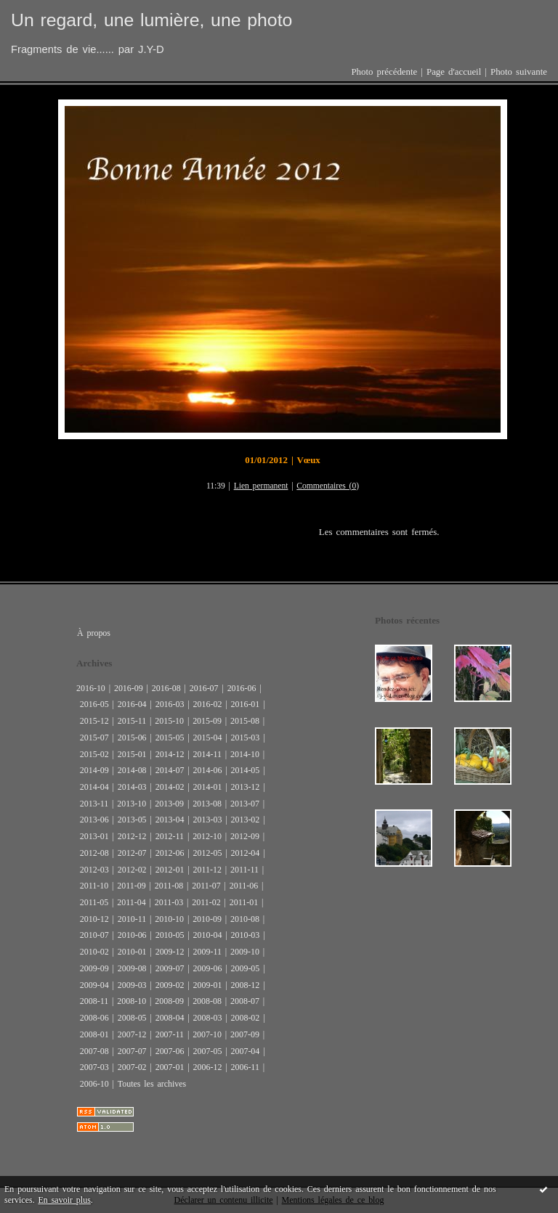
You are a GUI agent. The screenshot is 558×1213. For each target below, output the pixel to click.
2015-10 (169, 721)
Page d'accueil (453, 72)
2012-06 (170, 853)
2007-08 (94, 1051)
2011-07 (206, 886)
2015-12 (94, 721)
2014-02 (170, 787)
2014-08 (132, 770)
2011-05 (94, 902)
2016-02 (207, 704)
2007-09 (244, 1034)
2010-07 (94, 935)
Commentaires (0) (327, 486)
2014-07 (170, 770)
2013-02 (244, 819)
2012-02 (132, 870)
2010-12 (94, 919)
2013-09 (169, 804)
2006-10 (94, 1084)
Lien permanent (261, 486)
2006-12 (207, 1067)
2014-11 (207, 754)
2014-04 (94, 787)
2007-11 (169, 1034)
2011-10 (94, 886)
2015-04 (207, 737)
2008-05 (132, 1018)
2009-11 (207, 952)
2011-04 (131, 902)
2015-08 (244, 721)
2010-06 (132, 935)
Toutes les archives (152, 1084)
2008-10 (131, 1001)
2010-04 (207, 935)
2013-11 (94, 804)
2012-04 (244, 853)
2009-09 (94, 968)
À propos (93, 633)
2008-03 (207, 1018)
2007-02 (132, 1067)
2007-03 (94, 1067)
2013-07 (244, 804)
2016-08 (166, 688)
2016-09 (128, 688)
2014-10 (244, 754)
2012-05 (207, 853)
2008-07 (244, 1001)
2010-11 (132, 919)
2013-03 (207, 819)
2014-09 (94, 770)
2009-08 (132, 968)
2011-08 (169, 886)
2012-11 (169, 836)
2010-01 (132, 952)
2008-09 (169, 1001)
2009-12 (170, 952)
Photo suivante (518, 72)
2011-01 (244, 902)
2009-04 (94, 985)
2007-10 (207, 1034)
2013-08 (207, 804)
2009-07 (170, 968)
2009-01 (207, 985)
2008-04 (170, 1018)
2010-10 (169, 919)
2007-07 (132, 1051)
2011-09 (131, 886)
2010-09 (207, 919)
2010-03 (244, 935)
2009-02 (170, 985)
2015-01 (132, 754)
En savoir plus (65, 1200)
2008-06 (94, 1018)
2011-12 (207, 870)
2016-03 (170, 704)
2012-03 (94, 870)
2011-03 (169, 902)
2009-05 (244, 968)
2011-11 (244, 870)
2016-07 (204, 688)
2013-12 (244, 787)
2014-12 (170, 754)
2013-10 (131, 804)
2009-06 (207, 968)
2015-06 (132, 737)
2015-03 (244, 737)
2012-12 (132, 836)
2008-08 (207, 1001)
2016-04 (132, 704)
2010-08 (244, 919)
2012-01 (170, 870)
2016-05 (94, 704)
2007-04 (244, 1051)
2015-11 (132, 721)
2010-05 (170, 935)
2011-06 (244, 886)
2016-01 (244, 704)
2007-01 (170, 1067)
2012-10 (207, 836)
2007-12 (132, 1034)
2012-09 (244, 836)
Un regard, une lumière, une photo (151, 20)
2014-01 (207, 787)
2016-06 (241, 688)
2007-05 (207, 1051)
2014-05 (244, 770)
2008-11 (94, 1001)
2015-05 (170, 737)
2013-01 (94, 836)
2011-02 (206, 902)
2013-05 (132, 819)
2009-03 (132, 985)
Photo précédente (384, 72)
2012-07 (132, 853)
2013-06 (94, 819)
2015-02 (94, 754)
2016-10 (90, 688)
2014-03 (132, 787)
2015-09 (207, 721)
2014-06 (207, 770)
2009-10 (244, 952)
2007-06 (170, 1051)
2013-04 (170, 819)
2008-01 (94, 1034)
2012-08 (94, 853)
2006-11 (244, 1067)
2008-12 (244, 985)
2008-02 (244, 1018)
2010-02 (94, 952)
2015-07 (94, 737)
